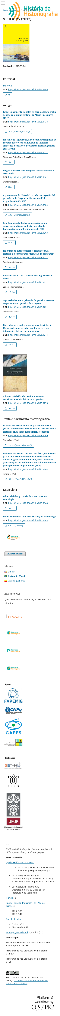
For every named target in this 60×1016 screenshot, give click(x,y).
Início (5, 10)
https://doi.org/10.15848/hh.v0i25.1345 (28, 503)
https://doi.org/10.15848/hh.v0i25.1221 (28, 307)
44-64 (9, 187)
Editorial (7, 85)
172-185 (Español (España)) (19, 445)
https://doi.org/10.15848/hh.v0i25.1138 (28, 121)
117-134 (11, 292)
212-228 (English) (15, 525)
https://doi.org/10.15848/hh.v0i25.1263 (28, 520)
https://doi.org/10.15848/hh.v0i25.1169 (28, 435)
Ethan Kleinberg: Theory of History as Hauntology (29, 516)
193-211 (11, 508)
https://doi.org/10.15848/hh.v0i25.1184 (28, 205)
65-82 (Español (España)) (18, 214)
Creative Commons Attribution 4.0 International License (27, 982)
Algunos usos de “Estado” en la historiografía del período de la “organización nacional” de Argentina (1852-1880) (29, 198)
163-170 (11, 408)
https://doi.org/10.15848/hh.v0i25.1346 (28, 89)
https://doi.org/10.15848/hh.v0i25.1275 (28, 403)
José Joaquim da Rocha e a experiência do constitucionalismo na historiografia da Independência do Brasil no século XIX (25, 226)
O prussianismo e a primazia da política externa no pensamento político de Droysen (28, 302)
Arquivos (15, 10)
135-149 (11, 317)
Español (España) (16, 580)
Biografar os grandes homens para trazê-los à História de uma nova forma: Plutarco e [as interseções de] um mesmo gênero (27, 328)
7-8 (8, 94)
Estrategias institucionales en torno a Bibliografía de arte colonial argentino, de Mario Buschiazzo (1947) (29, 114)
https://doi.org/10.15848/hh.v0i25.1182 (28, 177)
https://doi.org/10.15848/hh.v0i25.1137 (28, 152)
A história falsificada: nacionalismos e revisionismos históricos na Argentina (23, 398)
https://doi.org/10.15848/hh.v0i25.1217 (28, 282)
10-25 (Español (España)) (18, 131)
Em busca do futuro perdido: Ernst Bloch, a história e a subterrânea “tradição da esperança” (28, 252)
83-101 (10, 242)
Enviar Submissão (15, 553)
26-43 (9, 162)
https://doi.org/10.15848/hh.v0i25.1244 (28, 334)
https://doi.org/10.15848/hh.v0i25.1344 (28, 469)
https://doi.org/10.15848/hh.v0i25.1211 (28, 257)
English (11, 571)
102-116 (11, 267)
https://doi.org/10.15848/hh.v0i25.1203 (28, 232)
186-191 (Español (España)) (19, 479)
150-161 (11, 344)
